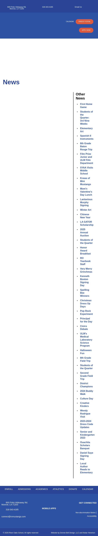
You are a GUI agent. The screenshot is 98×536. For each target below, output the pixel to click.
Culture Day (86, 398)
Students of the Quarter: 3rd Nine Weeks (86, 117)
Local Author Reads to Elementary (86, 468)
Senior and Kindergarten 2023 (86, 435)
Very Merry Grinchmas (86, 270)
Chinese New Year (85, 216)
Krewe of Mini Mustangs (85, 181)
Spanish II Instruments (86, 137)
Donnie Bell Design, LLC (69, 533)
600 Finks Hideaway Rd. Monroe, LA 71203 (16, 8)
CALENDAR (70, 21)
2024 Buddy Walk (86, 392)
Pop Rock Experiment (86, 312)
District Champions (86, 385)
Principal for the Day (86, 320)
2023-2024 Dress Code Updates (86, 424)
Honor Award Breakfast (85, 250)
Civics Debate (84, 327)
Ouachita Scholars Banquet (85, 445)
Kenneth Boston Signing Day (84, 280)
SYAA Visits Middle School (86, 170)
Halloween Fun (86, 352)
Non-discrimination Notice (86, 513)
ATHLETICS (58, 489)
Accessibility (92, 516)
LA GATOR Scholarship (86, 223)
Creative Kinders (84, 404)
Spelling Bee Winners (84, 293)
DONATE (73, 489)
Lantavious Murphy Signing (86, 202)
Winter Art (85, 210)
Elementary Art (86, 130)
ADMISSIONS (24, 489)
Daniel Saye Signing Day (86, 456)
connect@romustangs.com (13, 516)
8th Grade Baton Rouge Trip (86, 146)
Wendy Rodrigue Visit (85, 413)
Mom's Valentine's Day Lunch (86, 191)
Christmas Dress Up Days (85, 303)
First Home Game (86, 105)
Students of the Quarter (86, 241)
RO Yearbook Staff (85, 261)
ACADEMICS (42, 489)
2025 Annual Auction (84, 232)
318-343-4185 (47, 7)
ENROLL (9, 489)
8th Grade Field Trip (85, 359)
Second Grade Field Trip (86, 376)
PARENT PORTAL (84, 21)
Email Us (78, 7)
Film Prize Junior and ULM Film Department (86, 158)
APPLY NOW (86, 30)
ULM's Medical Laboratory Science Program (86, 339)
